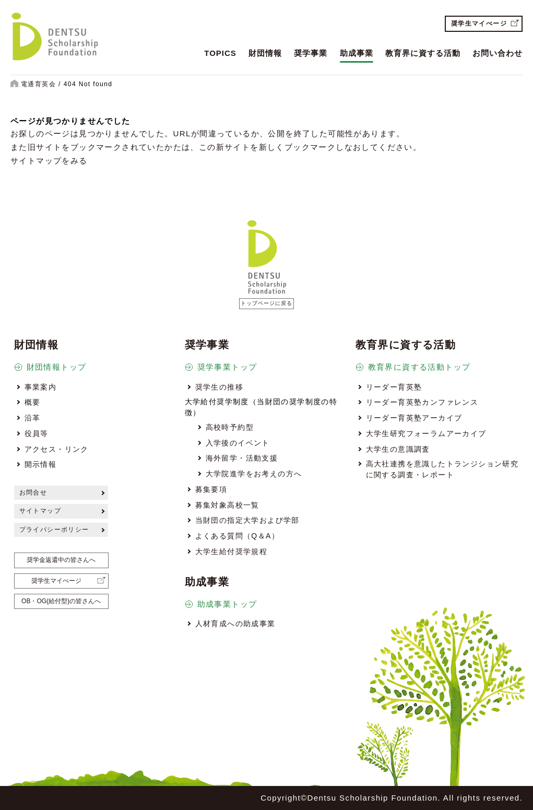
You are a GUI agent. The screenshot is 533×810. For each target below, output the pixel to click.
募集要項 (211, 489)
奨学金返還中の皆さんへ (61, 560)
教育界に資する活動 (422, 53)
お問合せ (33, 492)
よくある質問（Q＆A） (237, 536)
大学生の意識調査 (398, 449)
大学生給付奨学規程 (231, 551)
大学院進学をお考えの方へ (254, 473)
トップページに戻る (266, 303)
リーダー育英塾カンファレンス (422, 402)
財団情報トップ (57, 366)
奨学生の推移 (219, 387)
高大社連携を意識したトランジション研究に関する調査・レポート (442, 469)
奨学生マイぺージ (479, 23)
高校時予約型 (230, 427)
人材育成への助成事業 (235, 623)
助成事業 (356, 53)
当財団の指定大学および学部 (247, 520)
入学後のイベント (238, 443)
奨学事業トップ (227, 366)
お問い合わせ (497, 53)
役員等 (37, 433)
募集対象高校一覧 (227, 505)
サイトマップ (40, 510)
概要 (33, 402)
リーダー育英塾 (394, 387)
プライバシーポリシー (54, 529)
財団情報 (265, 53)
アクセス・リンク (57, 449)
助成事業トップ (227, 604)
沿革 (33, 418)
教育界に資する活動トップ (419, 366)
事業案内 (41, 387)
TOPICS (220, 53)
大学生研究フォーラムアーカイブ (426, 433)
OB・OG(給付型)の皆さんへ (61, 601)
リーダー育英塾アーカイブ (414, 418)
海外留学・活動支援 (242, 458)
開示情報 (41, 464)
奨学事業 (310, 53)
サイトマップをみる (49, 160)
